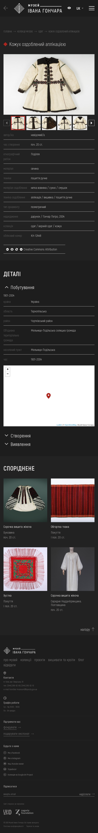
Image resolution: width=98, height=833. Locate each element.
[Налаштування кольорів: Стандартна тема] (69, 8)
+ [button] (8, 369)
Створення (21, 435)
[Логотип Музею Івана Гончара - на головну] (39, 8)
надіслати (84, 794)
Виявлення (21, 444)
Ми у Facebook (14, 752)
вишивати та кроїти (61, 659)
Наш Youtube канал (16, 763)
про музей (10, 659)
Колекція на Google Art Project (20, 774)
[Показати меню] (91, 8)
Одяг (40, 31)
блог (81, 659)
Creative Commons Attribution (31, 249)
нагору (85, 629)
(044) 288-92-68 (14, 685)
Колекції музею (25, 31)
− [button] (8, 374)
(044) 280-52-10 (27, 685)
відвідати (10, 665)
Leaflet (59, 425)
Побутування (22, 287)
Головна (8, 31)
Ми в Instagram (14, 758)
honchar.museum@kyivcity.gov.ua (23, 689)
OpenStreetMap (71, 425)
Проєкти (39, 659)
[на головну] (49, 650)
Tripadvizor (12, 769)
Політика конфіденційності (14, 826)
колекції (25, 659)
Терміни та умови (32, 826)
